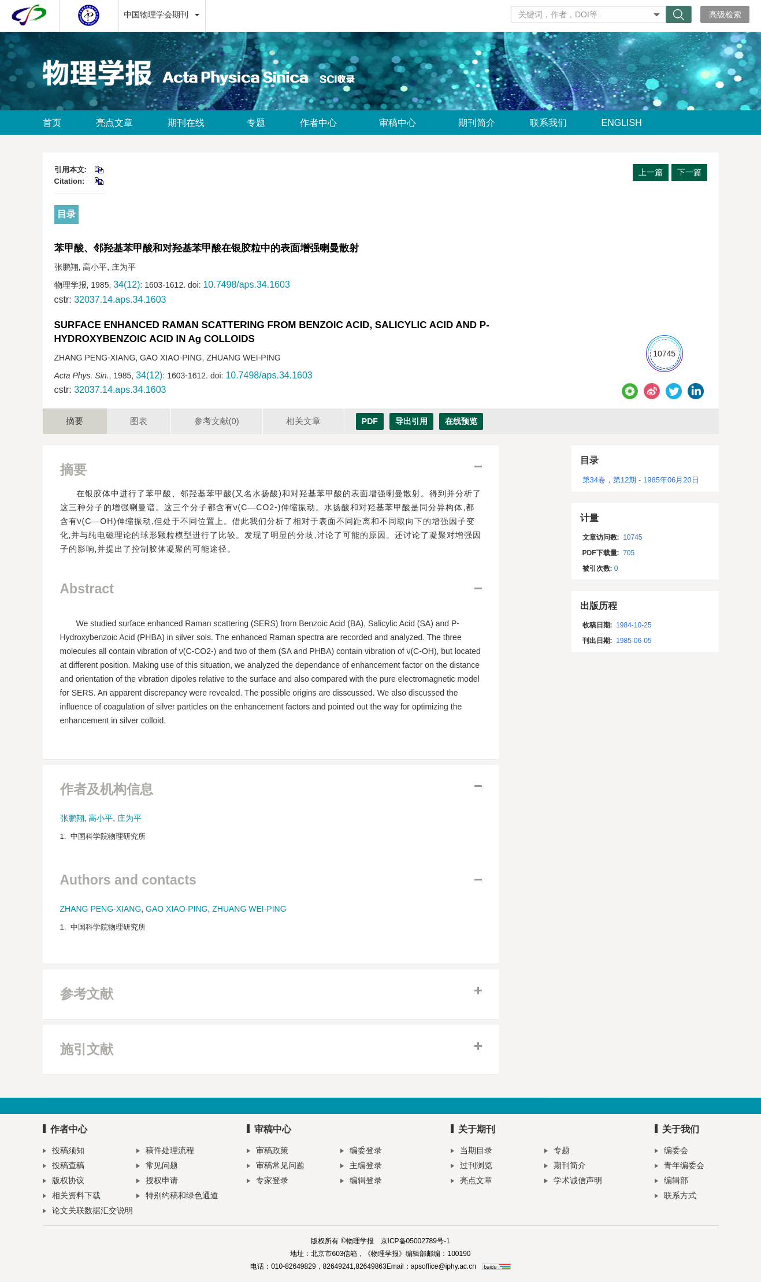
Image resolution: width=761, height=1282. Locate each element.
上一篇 (651, 172)
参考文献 (216, 421)
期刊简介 (476, 123)
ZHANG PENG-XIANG (101, 908)
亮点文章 (114, 123)
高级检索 (725, 14)
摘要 (74, 421)
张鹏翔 (72, 818)
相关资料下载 (72, 1197)
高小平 (100, 818)
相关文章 (303, 421)
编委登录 (361, 1152)
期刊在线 (190, 123)
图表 (138, 421)
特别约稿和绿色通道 (177, 1197)
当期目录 (471, 1152)
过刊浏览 (471, 1167)
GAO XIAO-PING (176, 908)
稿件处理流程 (165, 1152)
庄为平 (129, 818)
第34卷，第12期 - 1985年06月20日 (640, 479)
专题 (256, 123)
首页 (52, 123)
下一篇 (689, 172)
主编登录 (361, 1167)
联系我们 (548, 123)
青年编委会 (679, 1167)
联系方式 (675, 1197)
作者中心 (322, 123)
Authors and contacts (128, 880)
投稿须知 (63, 1152)
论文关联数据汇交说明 (88, 1212)
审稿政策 (267, 1152)
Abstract (87, 589)
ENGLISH (622, 123)
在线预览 (461, 421)
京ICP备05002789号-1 (415, 1241)
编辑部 (671, 1182)
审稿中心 (401, 123)
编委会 (671, 1152)
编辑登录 (361, 1182)
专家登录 (267, 1182)
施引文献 (86, 1049)
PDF (370, 421)
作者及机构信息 (106, 789)
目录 (66, 214)
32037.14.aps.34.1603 (120, 299)
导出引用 (411, 421)
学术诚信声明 (573, 1182)
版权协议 (63, 1182)
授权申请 (157, 1182)
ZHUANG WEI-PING (249, 908)
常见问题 (157, 1167)
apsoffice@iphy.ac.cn (443, 1266)
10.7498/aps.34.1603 (246, 284)
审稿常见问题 (276, 1167)
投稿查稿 (63, 1167)
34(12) (126, 284)
